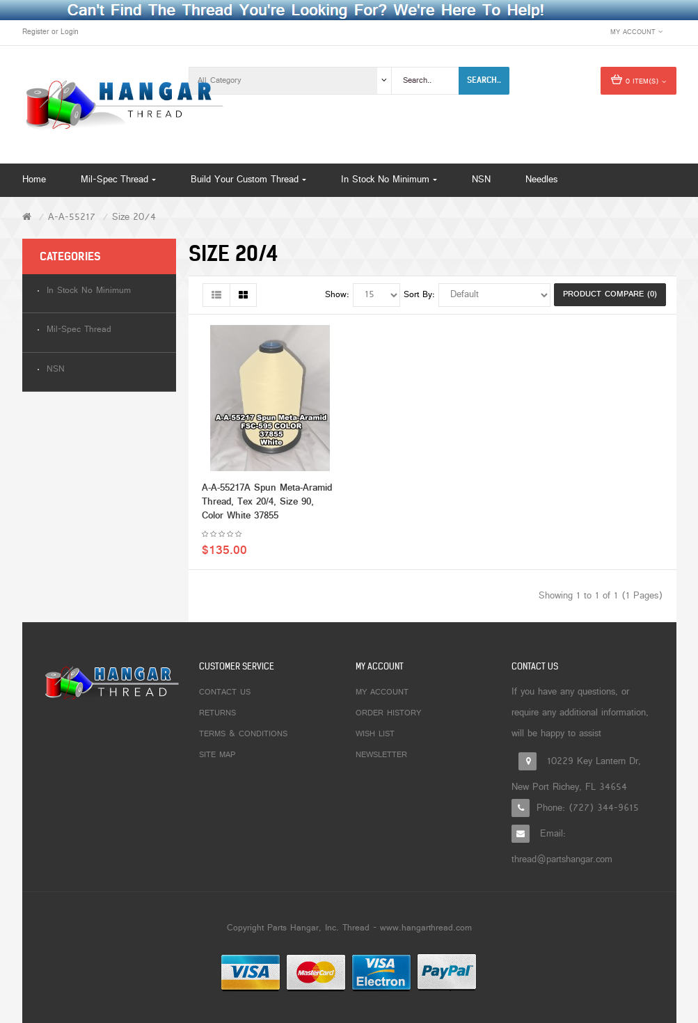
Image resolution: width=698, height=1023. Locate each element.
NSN (56, 369)
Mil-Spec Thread (79, 330)
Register (35, 32)
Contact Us (225, 692)
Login (70, 32)
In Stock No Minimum (89, 291)
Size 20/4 (134, 217)
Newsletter (381, 755)
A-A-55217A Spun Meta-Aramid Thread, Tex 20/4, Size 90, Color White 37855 (267, 502)
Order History (388, 713)
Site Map (217, 755)
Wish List (375, 734)
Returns (217, 713)
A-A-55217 (71, 217)
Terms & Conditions (243, 734)
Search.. (484, 80)
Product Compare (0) (610, 294)
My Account (382, 692)
